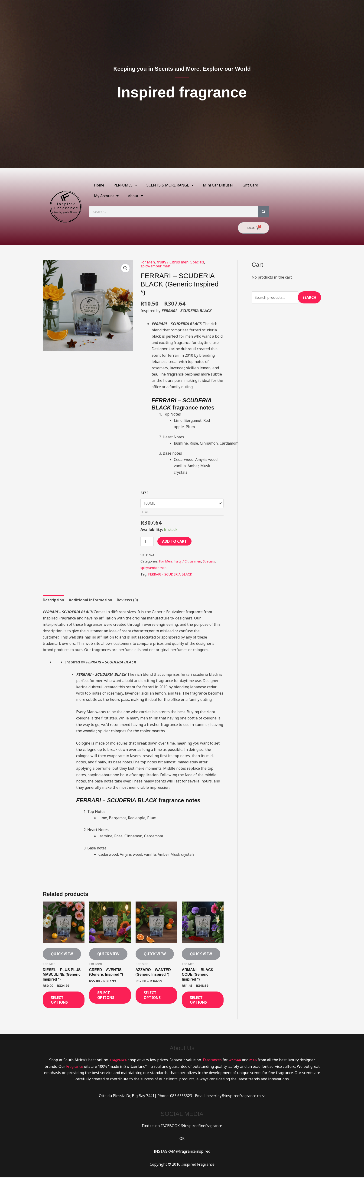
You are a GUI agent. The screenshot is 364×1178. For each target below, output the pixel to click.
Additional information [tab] (90, 599)
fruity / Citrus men (173, 262)
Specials (198, 262)
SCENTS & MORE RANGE (170, 185)
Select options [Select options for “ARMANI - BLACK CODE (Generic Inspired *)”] (200, 1001)
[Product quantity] (147, 541)
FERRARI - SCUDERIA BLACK (170, 573)
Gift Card (250, 185)
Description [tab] (53, 599)
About (135, 196)
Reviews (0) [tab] (127, 599)
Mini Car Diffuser (218, 185)
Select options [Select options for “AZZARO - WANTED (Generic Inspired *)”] (153, 996)
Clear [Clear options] (144, 511)
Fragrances (211, 1061)
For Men (147, 262)
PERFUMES (125, 185)
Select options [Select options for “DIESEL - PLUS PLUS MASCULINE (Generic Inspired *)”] (61, 1001)
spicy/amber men (155, 265)
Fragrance (74, 1067)
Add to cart (174, 541)
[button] (125, 268)
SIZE (144, 492)
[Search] (263, 211)
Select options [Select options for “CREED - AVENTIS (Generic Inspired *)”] (107, 996)
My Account (106, 196)
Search (309, 297)
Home (99, 185)
